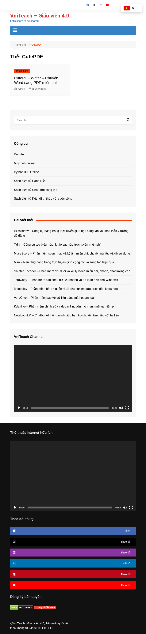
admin (19, 89)
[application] (73, 378)
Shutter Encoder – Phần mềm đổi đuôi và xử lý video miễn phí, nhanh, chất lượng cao (72, 271)
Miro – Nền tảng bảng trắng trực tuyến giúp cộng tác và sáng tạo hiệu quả (64, 262)
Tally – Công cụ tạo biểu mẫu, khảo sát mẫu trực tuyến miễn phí (57, 244)
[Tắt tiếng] (121, 408)
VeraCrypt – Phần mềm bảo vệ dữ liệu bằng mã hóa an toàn (54, 297)
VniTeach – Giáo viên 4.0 (40, 16)
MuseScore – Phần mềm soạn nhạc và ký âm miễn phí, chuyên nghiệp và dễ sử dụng (72, 253)
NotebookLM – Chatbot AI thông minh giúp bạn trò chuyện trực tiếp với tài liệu (66, 315)
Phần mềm (22, 70)
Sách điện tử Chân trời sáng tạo (35, 189)
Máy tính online (24, 163)
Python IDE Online (26, 172)
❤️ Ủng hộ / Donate (45, 607)
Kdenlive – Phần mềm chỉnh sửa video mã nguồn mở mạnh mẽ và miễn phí (65, 306)
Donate (19, 154)
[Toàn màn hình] (127, 408)
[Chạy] (19, 408)
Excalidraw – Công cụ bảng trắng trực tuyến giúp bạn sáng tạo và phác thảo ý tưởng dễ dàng (71, 233)
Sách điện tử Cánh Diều (30, 181)
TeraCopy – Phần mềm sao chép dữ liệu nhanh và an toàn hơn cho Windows (66, 279)
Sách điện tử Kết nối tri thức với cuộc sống (43, 198)
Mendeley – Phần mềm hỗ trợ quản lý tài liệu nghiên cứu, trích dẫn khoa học (66, 288)
